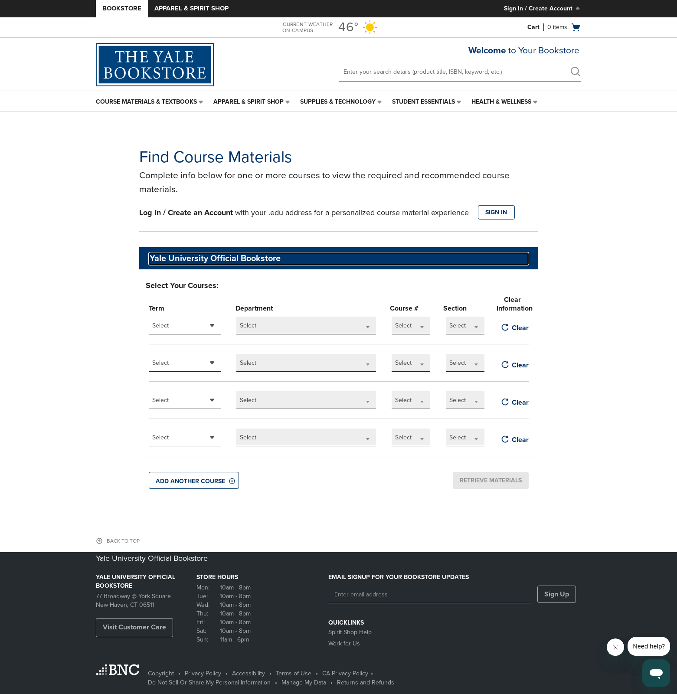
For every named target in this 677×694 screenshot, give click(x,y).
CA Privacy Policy (345, 673)
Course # (404, 308)
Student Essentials (423, 101)
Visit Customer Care (134, 627)
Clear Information (512, 304)
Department (254, 308)
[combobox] (185, 325)
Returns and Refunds (365, 682)
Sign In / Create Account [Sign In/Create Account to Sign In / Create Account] (543, 8)
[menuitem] (150, 102)
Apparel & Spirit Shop (191, 8)
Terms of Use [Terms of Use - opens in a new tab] (293, 673)
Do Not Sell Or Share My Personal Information (209, 682)
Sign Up (556, 594)
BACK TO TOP (123, 541)
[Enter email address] (429, 594)
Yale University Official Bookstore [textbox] (215, 258)
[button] (194, 480)
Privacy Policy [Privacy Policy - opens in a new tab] (203, 673)
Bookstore (121, 8)
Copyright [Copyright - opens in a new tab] (161, 673)
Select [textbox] (160, 325)
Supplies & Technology (338, 101)
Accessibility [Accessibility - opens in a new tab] (248, 673)
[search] (575, 72)
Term (156, 308)
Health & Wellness (501, 101)
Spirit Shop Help (350, 632)
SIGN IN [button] (496, 212)
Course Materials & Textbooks (146, 101)
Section (455, 308)
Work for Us (344, 643)
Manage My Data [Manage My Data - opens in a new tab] (303, 682)
